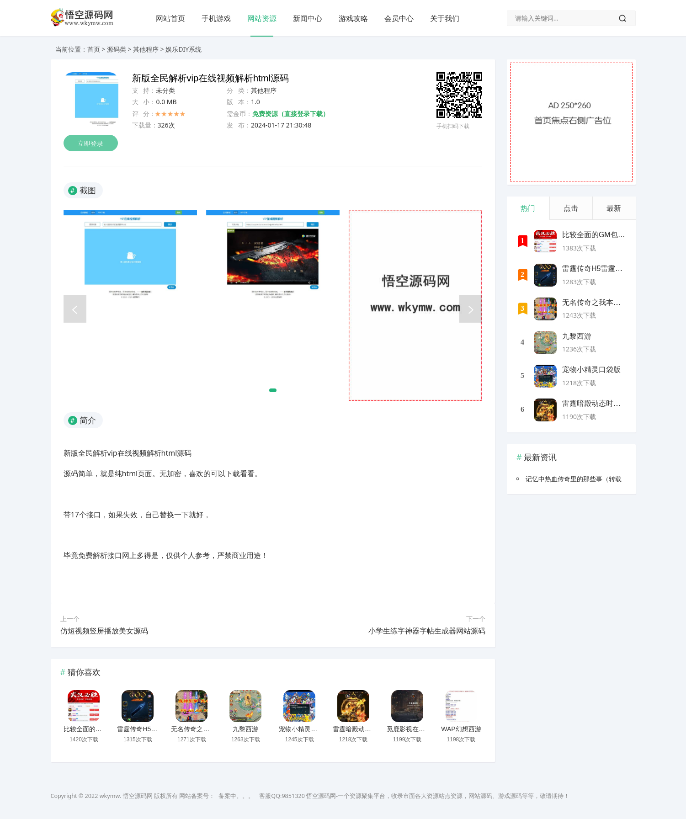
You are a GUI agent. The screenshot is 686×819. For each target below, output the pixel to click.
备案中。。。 (236, 796)
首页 (93, 49)
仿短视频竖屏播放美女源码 (104, 631)
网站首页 (170, 18)
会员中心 (399, 18)
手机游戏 (216, 18)
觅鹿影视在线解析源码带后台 (428, 729)
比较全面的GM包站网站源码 (104, 729)
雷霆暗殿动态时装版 (361, 729)
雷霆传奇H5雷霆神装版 (150, 729)
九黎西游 (245, 729)
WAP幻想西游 (461, 729)
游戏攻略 (353, 18)
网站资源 (262, 18)
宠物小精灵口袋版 (304, 729)
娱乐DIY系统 (183, 49)
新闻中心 (307, 18)
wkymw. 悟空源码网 (126, 796)
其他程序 (146, 49)
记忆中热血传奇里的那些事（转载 (574, 478)
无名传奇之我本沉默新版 (206, 729)
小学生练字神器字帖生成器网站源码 (426, 631)
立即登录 (91, 143)
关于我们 (444, 18)
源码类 (116, 49)
